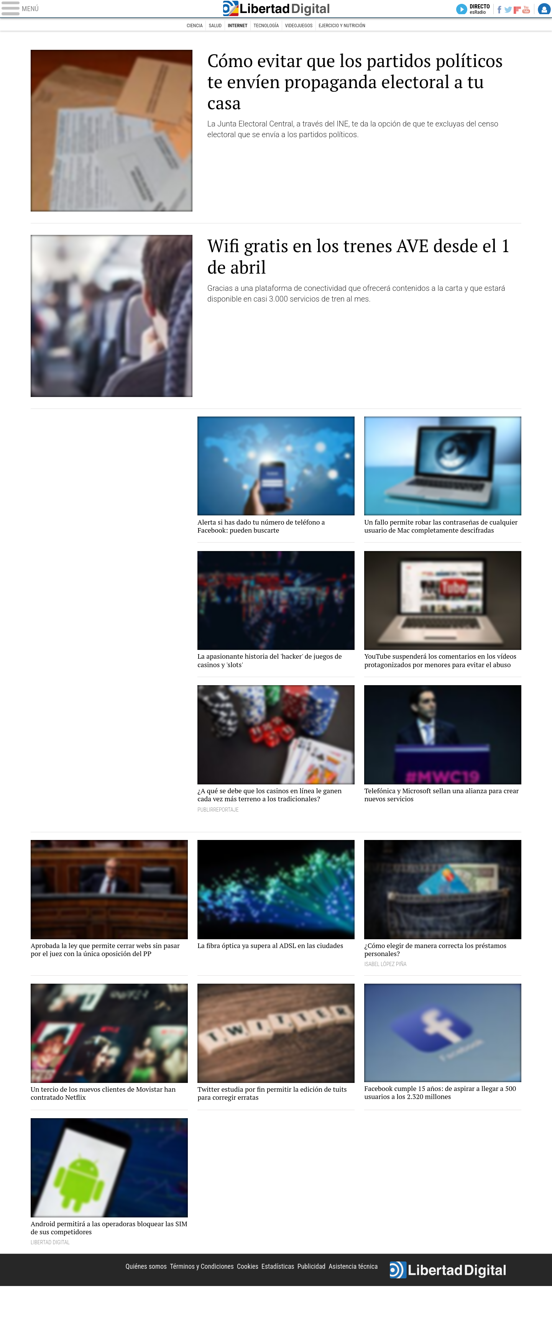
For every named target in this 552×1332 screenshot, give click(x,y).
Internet (233, 26)
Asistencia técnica (350, 1309)
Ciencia (184, 26)
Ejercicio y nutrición (350, 26)
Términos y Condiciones (181, 1309)
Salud (207, 26)
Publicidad (303, 1309)
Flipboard (514, 10)
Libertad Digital (276, 10)
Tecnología (265, 26)
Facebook (493, 9)
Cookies (232, 1309)
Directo (470, 9)
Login (544, 9)
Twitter (503, 9)
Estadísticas (265, 1309)
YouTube (524, 9)
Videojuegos (301, 26)
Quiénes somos (118, 1309)
